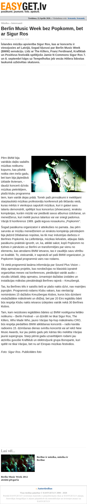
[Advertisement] (43, 110)
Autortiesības (45, 488)
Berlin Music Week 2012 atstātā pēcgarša (14, 478)
